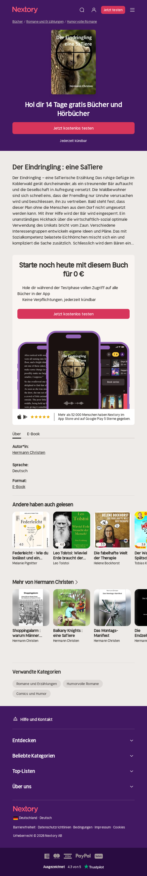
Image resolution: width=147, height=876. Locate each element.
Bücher (17, 22)
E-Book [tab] (33, 433)
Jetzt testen (113, 10)
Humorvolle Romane (82, 22)
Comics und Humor (31, 693)
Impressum (103, 827)
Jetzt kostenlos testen (73, 128)
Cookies (119, 827)
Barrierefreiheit (24, 827)
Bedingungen (82, 827)
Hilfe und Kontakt (32, 719)
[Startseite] (44, 10)
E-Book (18, 486)
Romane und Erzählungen (45, 22)
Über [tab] (16, 433)
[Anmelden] (94, 10)
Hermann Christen (28, 452)
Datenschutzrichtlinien (54, 827)
